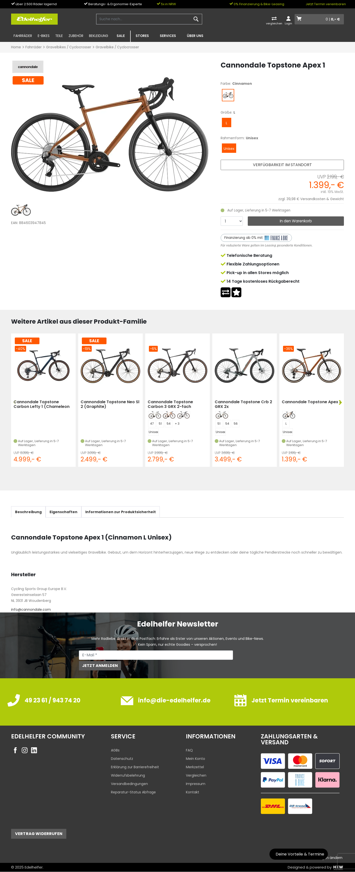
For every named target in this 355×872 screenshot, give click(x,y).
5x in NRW (166, 4)
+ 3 (177, 423)
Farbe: (226, 83)
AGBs (115, 750)
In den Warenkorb (296, 221)
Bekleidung (98, 36)
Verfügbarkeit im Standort (282, 165)
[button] (340, 402)
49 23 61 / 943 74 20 (52, 700)
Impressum (195, 783)
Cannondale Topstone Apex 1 (311, 402)
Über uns (195, 36)
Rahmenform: (233, 138)
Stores (142, 36)
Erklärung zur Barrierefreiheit (135, 767)
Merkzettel (195, 767)
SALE (121, 36)
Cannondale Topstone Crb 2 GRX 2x (243, 404)
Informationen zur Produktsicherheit (120, 511)
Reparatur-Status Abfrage (133, 792)
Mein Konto (195, 758)
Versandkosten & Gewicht (322, 199)
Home (16, 47)
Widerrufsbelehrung (128, 775)
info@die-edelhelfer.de (174, 700)
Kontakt (192, 792)
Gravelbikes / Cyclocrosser (68, 47)
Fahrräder (23, 36)
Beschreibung (28, 511)
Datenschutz (122, 758)
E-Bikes (44, 36)
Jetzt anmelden (100, 665)
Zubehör (76, 36)
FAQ (189, 750)
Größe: (226, 112)
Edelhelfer (34, 867)
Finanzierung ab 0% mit (256, 238)
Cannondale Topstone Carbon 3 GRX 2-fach (170, 404)
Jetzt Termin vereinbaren (326, 4)
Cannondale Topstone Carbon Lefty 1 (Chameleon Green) (42, 404)
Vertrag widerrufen (38, 834)
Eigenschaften (63, 511)
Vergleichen (196, 775)
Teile (59, 36)
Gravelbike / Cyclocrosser (117, 47)
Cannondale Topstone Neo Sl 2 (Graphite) (110, 404)
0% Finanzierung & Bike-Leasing (256, 4)
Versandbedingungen (129, 783)
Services (168, 36)
